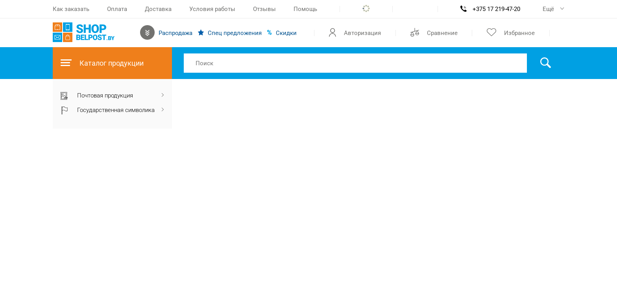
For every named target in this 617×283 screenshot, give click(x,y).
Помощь (305, 9)
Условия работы (212, 9)
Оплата (117, 9)
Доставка (158, 9)
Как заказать (71, 9)
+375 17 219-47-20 (496, 9)
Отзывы (264, 9)
